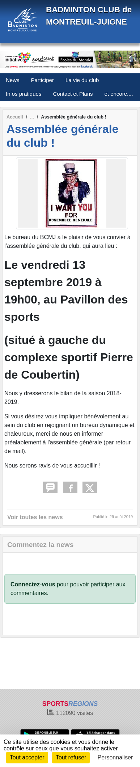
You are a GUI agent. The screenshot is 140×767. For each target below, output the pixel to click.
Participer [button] (42, 80)
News (13, 80)
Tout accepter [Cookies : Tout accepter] (27, 757)
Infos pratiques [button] (23, 94)
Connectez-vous (32, 584)
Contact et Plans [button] (73, 94)
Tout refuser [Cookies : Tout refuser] (71, 757)
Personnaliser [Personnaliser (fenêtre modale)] (115, 757)
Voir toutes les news (35, 517)
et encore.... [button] (118, 94)
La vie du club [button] (82, 80)
